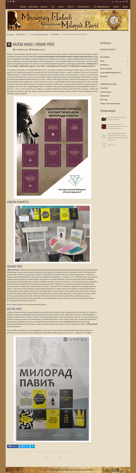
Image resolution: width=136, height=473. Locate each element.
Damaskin (104, 88)
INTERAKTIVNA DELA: (84, 7)
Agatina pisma (105, 92)
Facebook (13, 446)
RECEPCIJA (71, 7)
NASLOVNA (23, 7)
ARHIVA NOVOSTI (33, 7)
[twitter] (10, 1)
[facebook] (7, 1)
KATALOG (60, 7)
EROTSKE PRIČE (14, 309)
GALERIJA (116, 7)
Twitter (24, 446)
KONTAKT (125, 7)
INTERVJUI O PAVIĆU (108, 50)
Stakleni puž (104, 96)
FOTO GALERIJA (106, 69)
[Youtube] (14, 1)
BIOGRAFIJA (44, 7)
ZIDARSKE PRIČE (14, 266)
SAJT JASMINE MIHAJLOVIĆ (101, 7)
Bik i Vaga (103, 100)
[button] (124, 57)
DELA (52, 7)
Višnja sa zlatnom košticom (110, 104)
